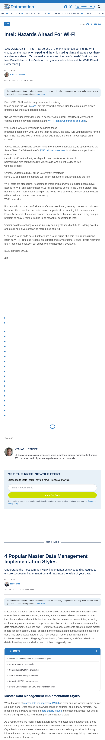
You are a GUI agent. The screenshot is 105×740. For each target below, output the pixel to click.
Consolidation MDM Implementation (24, 670)
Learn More (40, 94)
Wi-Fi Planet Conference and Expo (67, 120)
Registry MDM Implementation (22, 664)
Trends (9, 13)
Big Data (23, 13)
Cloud (64, 13)
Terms (90, 501)
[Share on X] (91, 24)
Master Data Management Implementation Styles (30, 659)
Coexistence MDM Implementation (23, 675)
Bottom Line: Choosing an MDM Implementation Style (32, 687)
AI (54, 13)
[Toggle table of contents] (52, 651)
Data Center (41, 13)
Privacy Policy (13, 504)
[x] (70, 6)
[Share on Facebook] (87, 24)
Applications (81, 13)
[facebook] (65, 6)
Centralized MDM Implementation (23, 681)
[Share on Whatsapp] (99, 24)
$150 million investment (52, 150)
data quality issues (52, 710)
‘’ (7, 322)
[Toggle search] (99, 6)
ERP (7, 24)
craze (33, 106)
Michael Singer (14, 74)
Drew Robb (12, 584)
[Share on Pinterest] (95, 24)
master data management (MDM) (41, 703)
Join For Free (52, 495)
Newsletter (84, 6)
